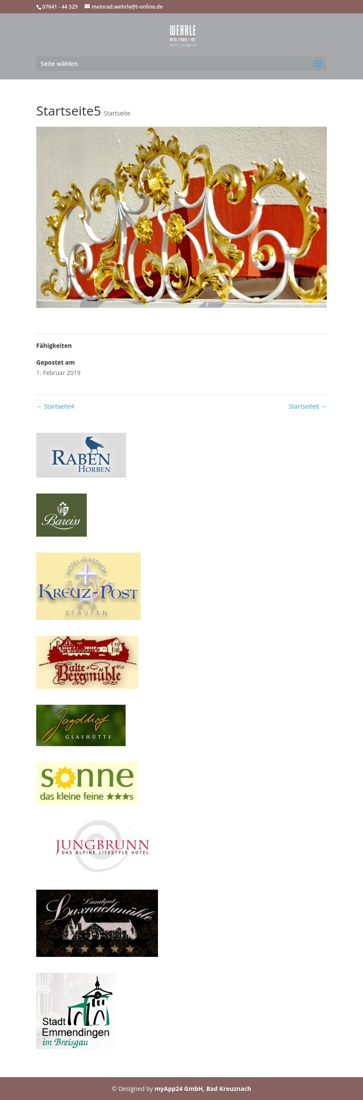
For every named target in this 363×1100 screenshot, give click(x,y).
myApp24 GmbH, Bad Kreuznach (203, 1088)
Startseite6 (308, 406)
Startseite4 (55, 406)
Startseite (117, 113)
